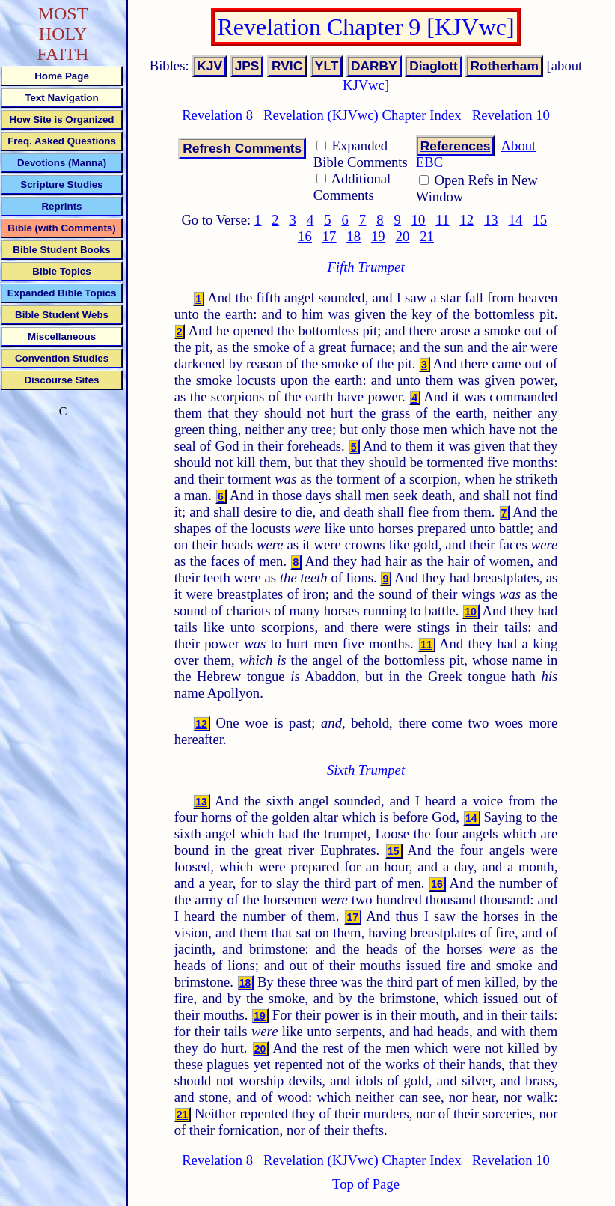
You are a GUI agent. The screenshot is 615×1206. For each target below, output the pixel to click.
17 (329, 236)
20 (403, 236)
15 (540, 220)
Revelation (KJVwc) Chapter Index (362, 115)
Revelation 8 (217, 115)
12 (466, 220)
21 (427, 236)
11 (442, 220)
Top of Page (366, 1184)
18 (353, 236)
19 (378, 236)
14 (516, 220)
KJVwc (364, 85)
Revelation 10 (511, 115)
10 (418, 220)
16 (305, 236)
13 (491, 220)
